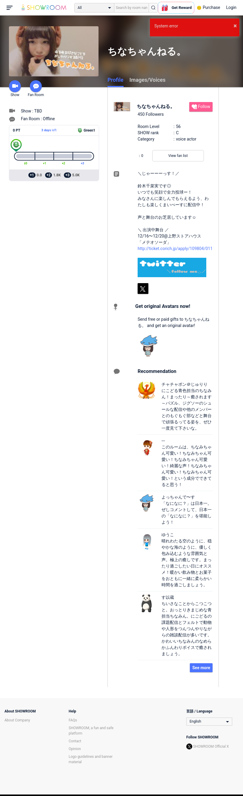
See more (201, 667)
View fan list (178, 156)
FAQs (73, 720)
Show (15, 88)
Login (231, 7)
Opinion (75, 749)
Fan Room (36, 88)
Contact (75, 741)
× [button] (235, 25)
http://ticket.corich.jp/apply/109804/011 (175, 248)
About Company (17, 720)
